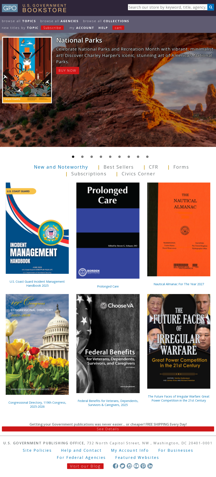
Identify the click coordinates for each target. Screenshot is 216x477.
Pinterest (143, 466)
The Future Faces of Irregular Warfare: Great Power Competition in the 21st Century (178, 398)
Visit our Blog (85, 466)
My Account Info (130, 450)
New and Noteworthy (61, 167)
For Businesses (175, 450)
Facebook (115, 466)
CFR (153, 167)
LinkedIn (150, 466)
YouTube (136, 466)
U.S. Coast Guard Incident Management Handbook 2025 (37, 283)
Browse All (19, 21)
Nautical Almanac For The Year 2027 (179, 284)
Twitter (122, 466)
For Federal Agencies (81, 457)
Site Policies (37, 450)
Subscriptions (89, 174)
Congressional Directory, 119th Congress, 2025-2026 (37, 404)
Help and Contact (81, 450)
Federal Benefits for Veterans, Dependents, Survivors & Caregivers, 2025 (108, 403)
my (82, 28)
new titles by (35, 28)
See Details (108, 429)
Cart (118, 28)
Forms (181, 167)
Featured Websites (137, 457)
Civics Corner (138, 174)
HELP (103, 28)
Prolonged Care (108, 286)
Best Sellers (119, 167)
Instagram (129, 466)
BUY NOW (67, 70)
